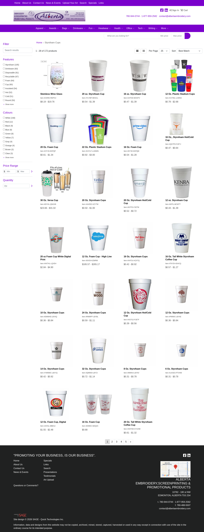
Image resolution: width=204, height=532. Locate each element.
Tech (141, 28)
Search (83, 3)
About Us (26, 3)
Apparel (40, 28)
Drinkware (79, 28)
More (164, 28)
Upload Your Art (70, 3)
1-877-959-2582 (149, 16)
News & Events (53, 3)
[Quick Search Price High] (178, 36)
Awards (54, 28)
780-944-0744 (133, 16)
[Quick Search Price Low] (165, 36)
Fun (92, 28)
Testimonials (50, 476)
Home (17, 3)
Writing (153, 28)
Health (118, 28)
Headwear (104, 28)
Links (101, 3)
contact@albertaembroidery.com (174, 16)
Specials (92, 3)
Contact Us (38, 3)
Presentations (50, 472)
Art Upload (49, 480)
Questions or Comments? (26, 485)
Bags (65, 28)
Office (130, 28)
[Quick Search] (131, 36)
